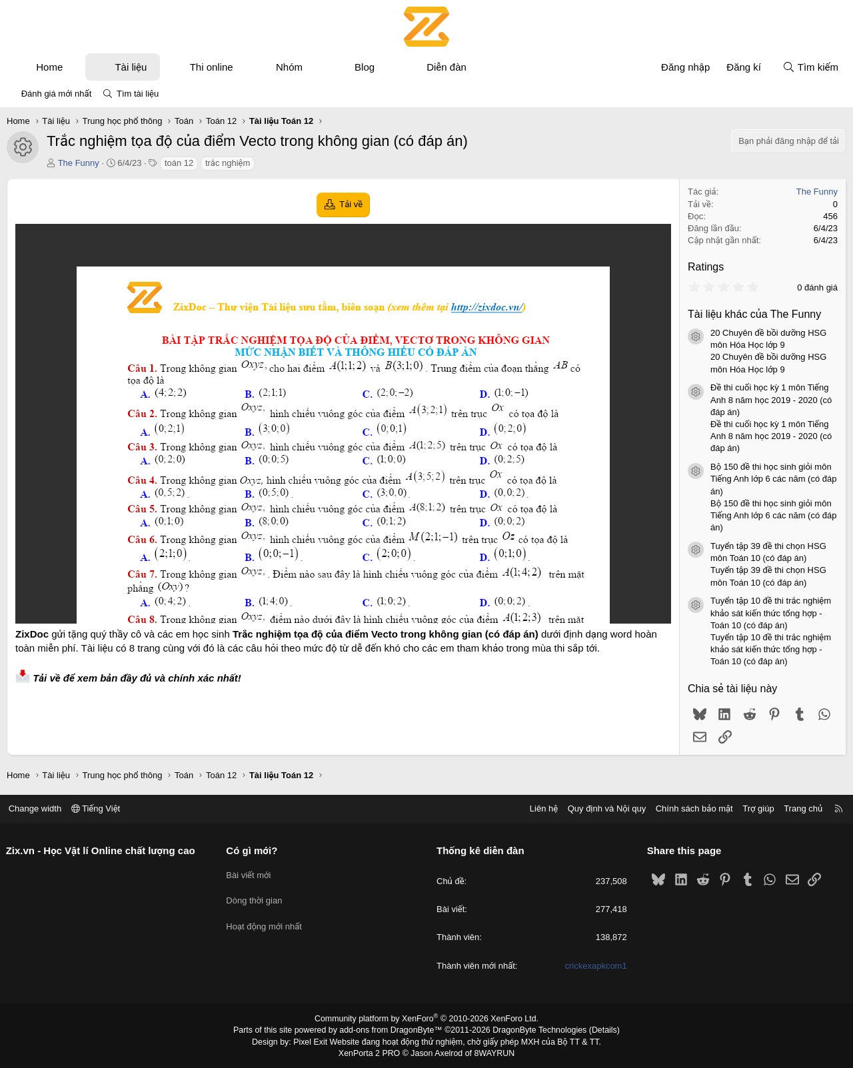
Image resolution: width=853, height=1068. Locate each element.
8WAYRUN (492, 1052)
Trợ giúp (754, 808)
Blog (365, 67)
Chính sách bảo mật (689, 808)
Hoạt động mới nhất (267, 921)
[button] (75, 67)
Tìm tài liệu (138, 94)
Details (598, 1030)
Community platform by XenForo (427, 1018)
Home (49, 67)
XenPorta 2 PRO (371, 1052)
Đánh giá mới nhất (56, 94)
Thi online (211, 67)
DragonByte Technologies (536, 1030)
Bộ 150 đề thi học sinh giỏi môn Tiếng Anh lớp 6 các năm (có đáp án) (773, 479)
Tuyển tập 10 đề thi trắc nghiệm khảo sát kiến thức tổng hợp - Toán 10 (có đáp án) (770, 613)
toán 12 (179, 163)
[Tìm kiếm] (810, 67)
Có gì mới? (254, 850)
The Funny (78, 163)
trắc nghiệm (227, 163)
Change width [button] (39, 808)
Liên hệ (539, 808)
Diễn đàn (446, 67)
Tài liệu (131, 67)
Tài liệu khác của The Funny (754, 314)
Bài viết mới (251, 873)
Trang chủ (799, 808)
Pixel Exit (314, 1040)
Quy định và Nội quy (602, 808)
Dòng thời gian (257, 897)
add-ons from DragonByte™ (392, 1030)
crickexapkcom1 (593, 966)
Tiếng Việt (100, 808)
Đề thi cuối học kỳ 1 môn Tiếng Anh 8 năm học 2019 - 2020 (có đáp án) (771, 399)
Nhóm (289, 67)
